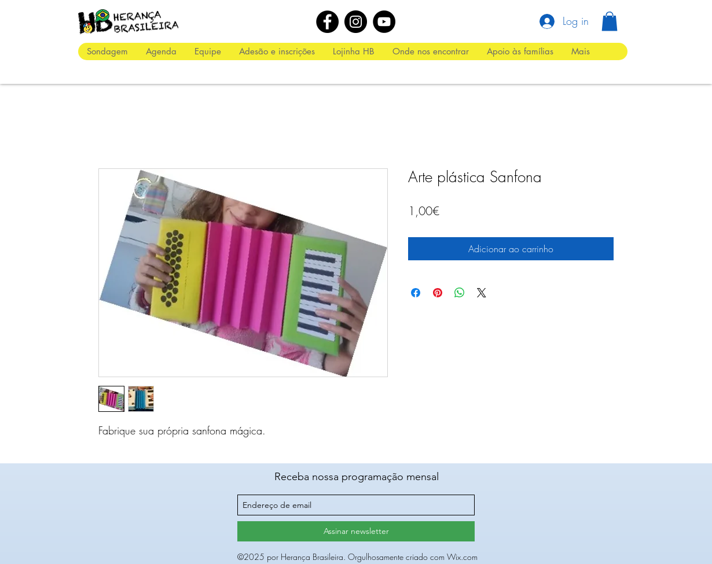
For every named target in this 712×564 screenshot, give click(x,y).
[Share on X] (482, 293)
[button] (609, 21)
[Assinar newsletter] (356, 531)
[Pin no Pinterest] (438, 293)
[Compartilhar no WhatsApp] (460, 293)
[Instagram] (355, 21)
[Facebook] (327, 21)
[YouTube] (384, 21)
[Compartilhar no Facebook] (416, 293)
